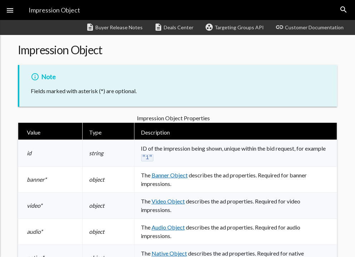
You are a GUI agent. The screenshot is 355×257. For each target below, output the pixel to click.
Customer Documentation (309, 27)
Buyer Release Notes (114, 27)
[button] (10, 10)
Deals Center (173, 27)
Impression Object (54, 10)
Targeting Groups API (234, 27)
